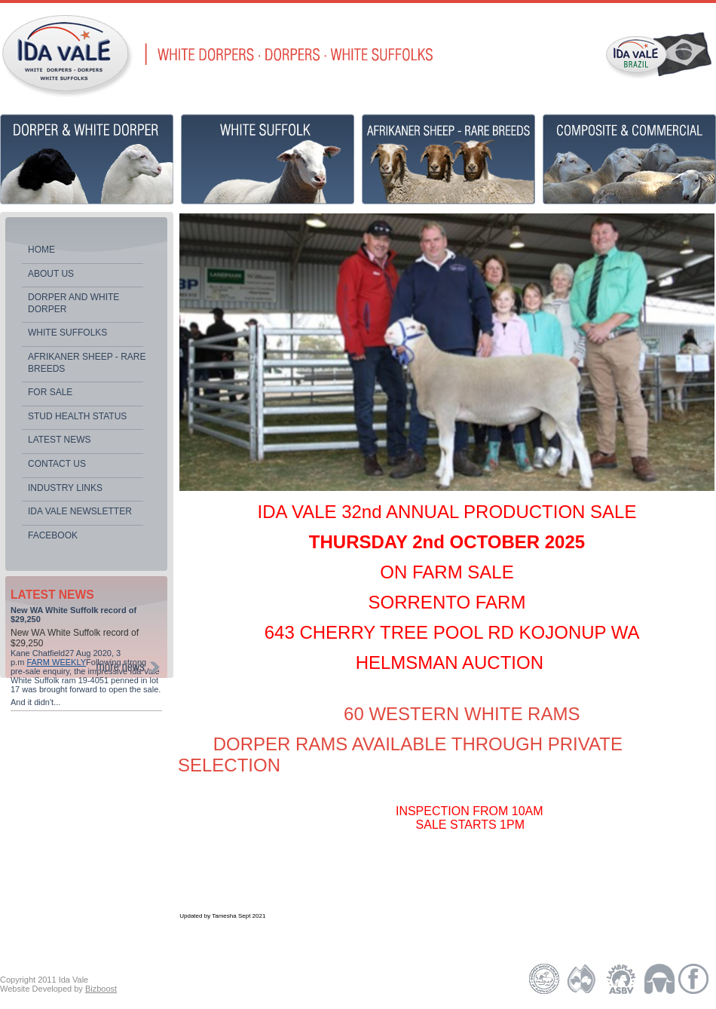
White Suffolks (67, 332)
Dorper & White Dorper (86, 159)
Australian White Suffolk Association (661, 979)
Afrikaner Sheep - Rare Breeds (86, 362)
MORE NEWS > (128, 667)
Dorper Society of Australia (544, 979)
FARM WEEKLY (56, 662)
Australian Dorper (582, 979)
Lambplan (620, 979)
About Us (51, 273)
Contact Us (57, 463)
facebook (695, 979)
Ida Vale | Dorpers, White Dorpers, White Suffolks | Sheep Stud (67, 56)
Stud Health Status (77, 416)
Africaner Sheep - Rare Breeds (448, 159)
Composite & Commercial (629, 159)
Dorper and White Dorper (73, 303)
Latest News (59, 439)
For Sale (50, 392)
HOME (41, 249)
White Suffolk (267, 159)
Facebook (53, 535)
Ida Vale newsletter (80, 511)
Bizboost (101, 988)
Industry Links (65, 488)
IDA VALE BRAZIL (658, 53)
